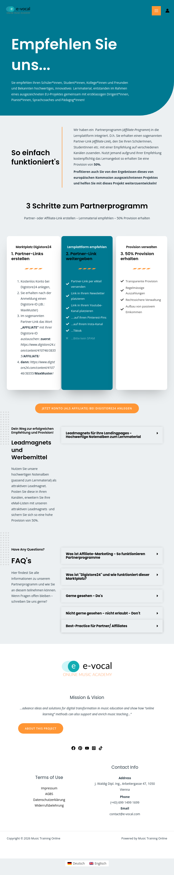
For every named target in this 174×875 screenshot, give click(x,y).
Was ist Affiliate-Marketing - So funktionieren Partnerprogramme (105, 555)
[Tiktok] (101, 748)
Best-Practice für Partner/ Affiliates (96, 626)
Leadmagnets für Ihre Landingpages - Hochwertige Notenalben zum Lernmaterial (103, 435)
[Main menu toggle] (156, 10)
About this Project (40, 728)
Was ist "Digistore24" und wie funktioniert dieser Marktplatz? (107, 576)
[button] (112, 435)
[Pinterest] (80, 748)
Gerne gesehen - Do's (84, 595)
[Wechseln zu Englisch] (98, 863)
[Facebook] (73, 748)
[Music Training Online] (18, 10)
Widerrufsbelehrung (49, 805)
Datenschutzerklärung (49, 800)
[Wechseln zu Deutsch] (76, 863)
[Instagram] (94, 748)
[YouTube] (87, 748)
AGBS (49, 794)
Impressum (49, 788)
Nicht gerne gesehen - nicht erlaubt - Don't (103, 613)
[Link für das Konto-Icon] (167, 11)
